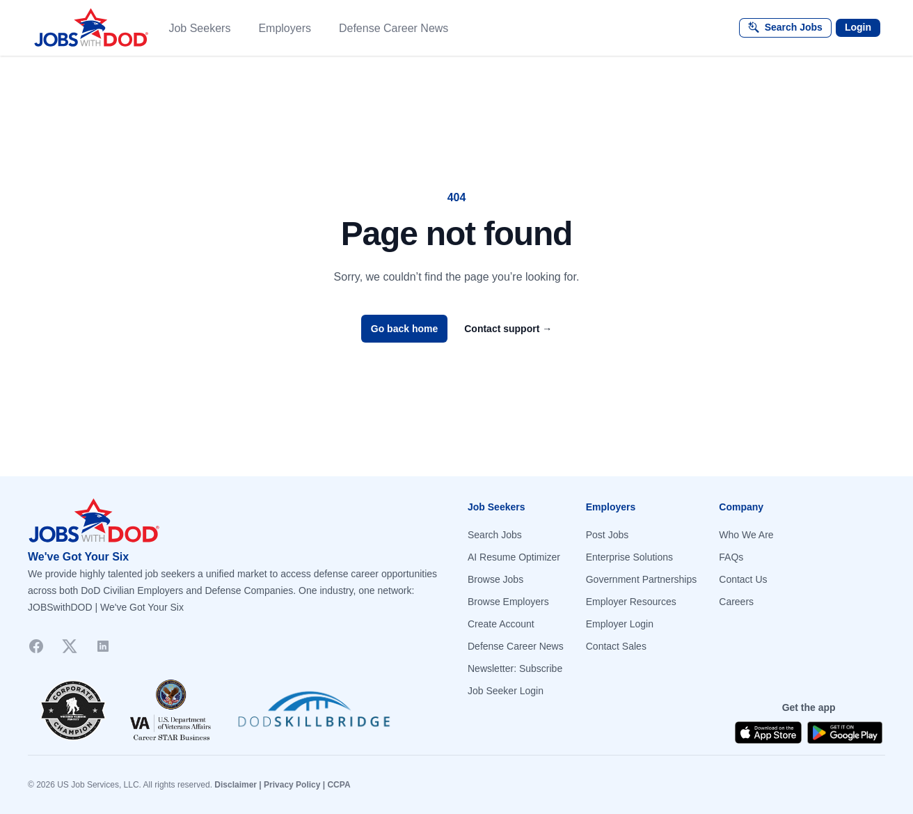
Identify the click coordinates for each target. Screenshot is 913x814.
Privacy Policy (292, 785)
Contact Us (743, 579)
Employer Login (619, 623)
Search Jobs (495, 534)
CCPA (338, 785)
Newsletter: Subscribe (515, 668)
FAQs (731, 557)
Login (858, 27)
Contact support (508, 328)
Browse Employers (508, 601)
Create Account (501, 623)
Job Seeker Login (505, 690)
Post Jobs (607, 534)
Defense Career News (393, 28)
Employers (284, 28)
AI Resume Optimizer (514, 557)
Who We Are (746, 534)
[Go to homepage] (236, 521)
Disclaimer (235, 785)
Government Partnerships (641, 579)
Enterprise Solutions (629, 557)
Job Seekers (199, 28)
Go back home (404, 328)
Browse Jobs (495, 579)
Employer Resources (631, 601)
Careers (736, 601)
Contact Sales (616, 646)
